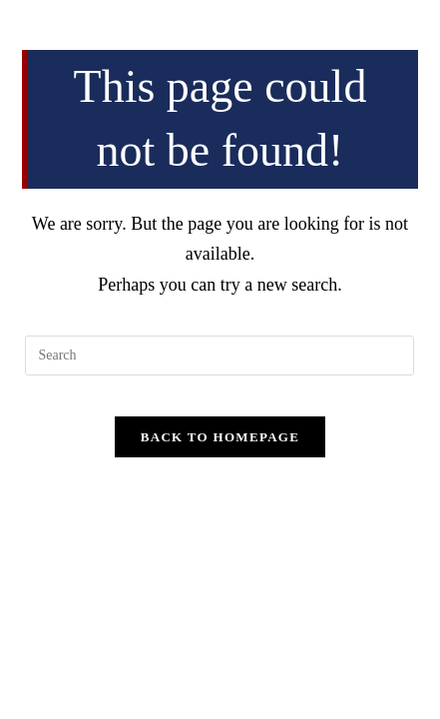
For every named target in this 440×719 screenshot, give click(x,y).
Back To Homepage (220, 436)
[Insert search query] (219, 355)
